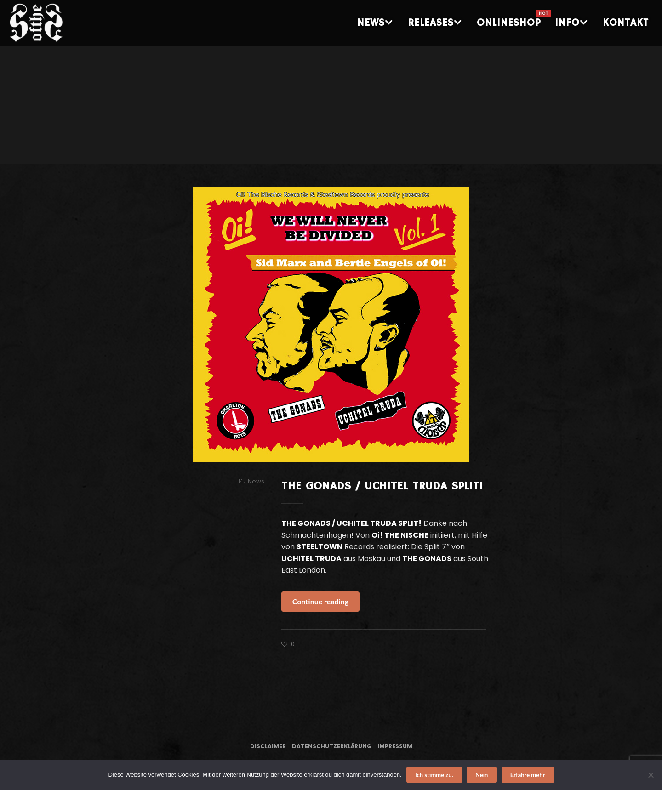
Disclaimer (268, 746)
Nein (481, 775)
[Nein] (650, 774)
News (256, 481)
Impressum (394, 746)
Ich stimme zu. (434, 775)
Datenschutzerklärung (331, 746)
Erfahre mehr (527, 775)
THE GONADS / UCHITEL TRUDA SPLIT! (382, 486)
